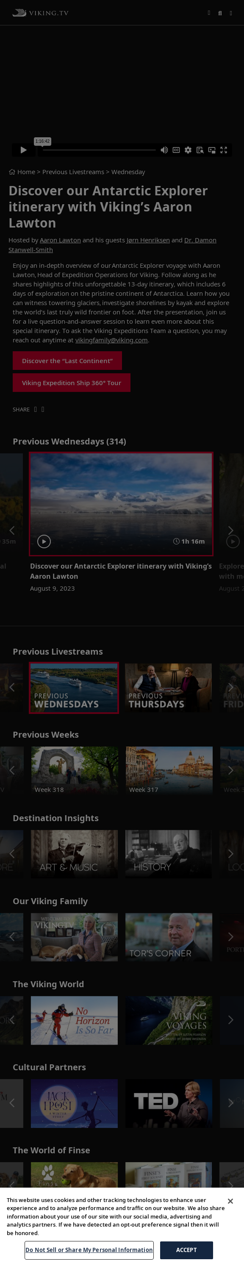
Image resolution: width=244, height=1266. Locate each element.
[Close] (230, 1211)
